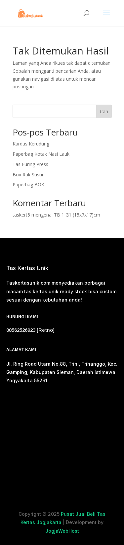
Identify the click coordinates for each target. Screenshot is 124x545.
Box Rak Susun (29, 174)
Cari (104, 111)
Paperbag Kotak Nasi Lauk (41, 154)
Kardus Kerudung (31, 143)
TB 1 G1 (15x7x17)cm (77, 215)
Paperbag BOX (28, 184)
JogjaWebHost (62, 531)
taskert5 (21, 215)
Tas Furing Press (30, 164)
